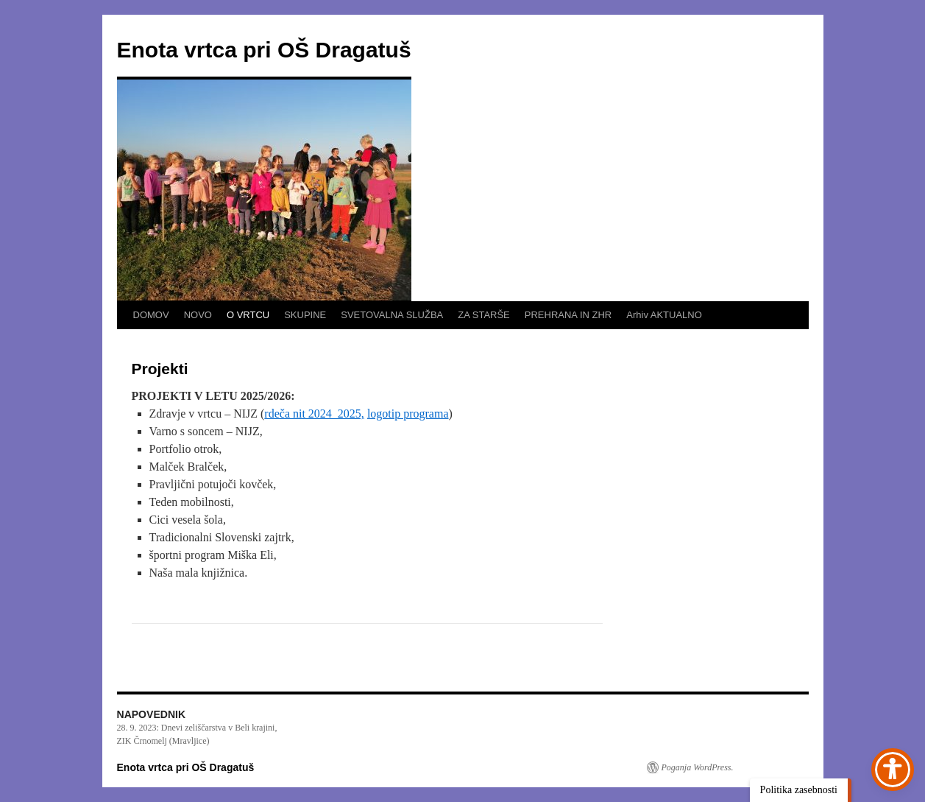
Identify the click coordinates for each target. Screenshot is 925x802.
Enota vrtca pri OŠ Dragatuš (264, 50)
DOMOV (151, 314)
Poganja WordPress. (698, 767)
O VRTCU (248, 314)
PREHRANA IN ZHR (568, 314)
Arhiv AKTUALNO (664, 314)
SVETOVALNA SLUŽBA (392, 314)
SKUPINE (305, 314)
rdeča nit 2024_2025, (314, 413)
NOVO (198, 314)
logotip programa (408, 413)
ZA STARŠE (484, 314)
